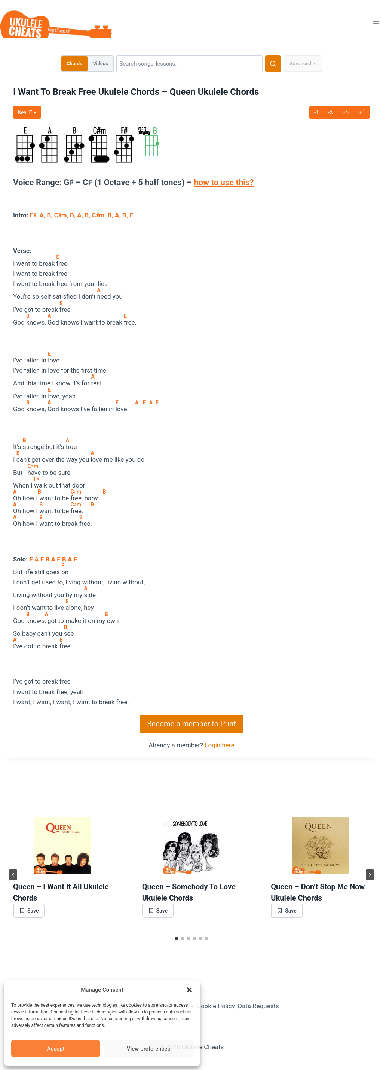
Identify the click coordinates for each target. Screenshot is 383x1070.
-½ (331, 112)
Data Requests (258, 1006)
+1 (362, 112)
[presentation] (63, 845)
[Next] (370, 874)
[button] (189, 990)
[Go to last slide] (13, 874)
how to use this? (224, 182)
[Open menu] (376, 23)
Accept (55, 1048)
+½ (346, 112)
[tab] (176, 938)
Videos (100, 63)
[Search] (189, 63)
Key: (27, 112)
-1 (316, 112)
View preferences (148, 1048)
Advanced (302, 64)
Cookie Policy (216, 1006)
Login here (219, 745)
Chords (74, 63)
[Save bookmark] (29, 911)
